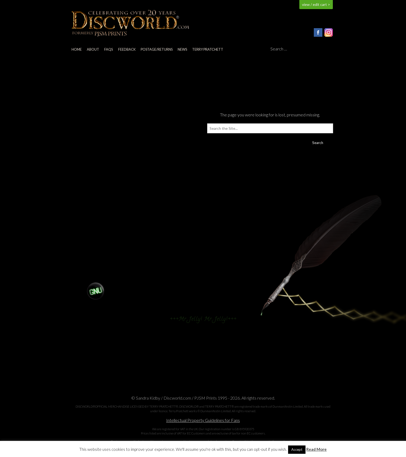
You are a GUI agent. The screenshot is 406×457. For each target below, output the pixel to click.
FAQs (108, 49)
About (93, 49)
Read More (316, 449)
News (182, 49)
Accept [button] (296, 449)
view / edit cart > (316, 4)
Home (77, 49)
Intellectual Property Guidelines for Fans (203, 420)
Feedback (127, 49)
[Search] (301, 49)
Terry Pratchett (207, 49)
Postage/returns (157, 49)
